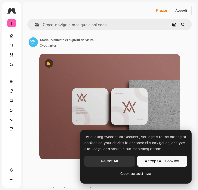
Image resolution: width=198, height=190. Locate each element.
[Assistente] (11, 129)
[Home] (11, 36)
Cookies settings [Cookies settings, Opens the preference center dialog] (135, 173)
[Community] (11, 64)
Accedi (181, 10)
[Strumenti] (11, 81)
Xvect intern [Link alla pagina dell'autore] (49, 46)
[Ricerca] (11, 45)
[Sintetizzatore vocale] (11, 119)
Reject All (109, 161)
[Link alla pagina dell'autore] (33, 42)
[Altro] (11, 179)
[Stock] (11, 55)
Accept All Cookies (162, 161)
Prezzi (161, 10)
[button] (35, 25)
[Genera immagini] (11, 100)
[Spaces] (11, 91)
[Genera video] (11, 110)
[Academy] (11, 170)
